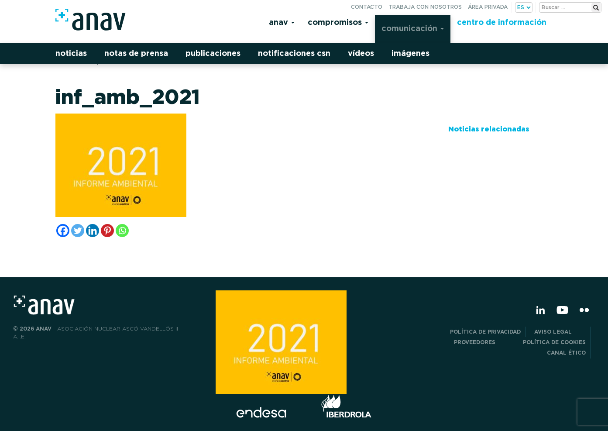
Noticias (71, 53)
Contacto (366, 7)
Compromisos (338, 22)
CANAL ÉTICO (566, 352)
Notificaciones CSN (294, 53)
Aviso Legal (560, 331)
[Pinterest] (107, 230)
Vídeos (361, 53)
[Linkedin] (92, 230)
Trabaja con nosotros (425, 7)
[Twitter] (77, 230)
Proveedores (481, 342)
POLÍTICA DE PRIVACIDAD (485, 331)
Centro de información (501, 22)
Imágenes (410, 53)
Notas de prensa (136, 53)
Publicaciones (212, 53)
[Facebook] (62, 230)
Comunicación (412, 28)
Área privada (488, 7)
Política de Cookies (554, 342)
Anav (282, 22)
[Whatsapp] (122, 230)
